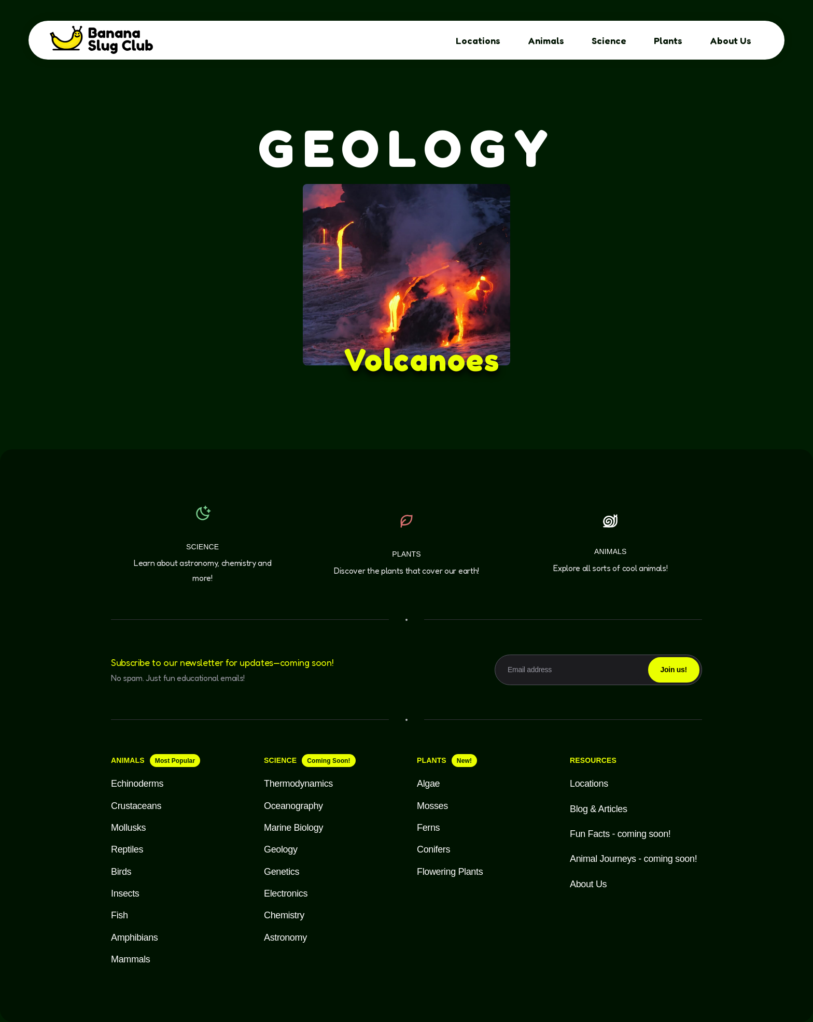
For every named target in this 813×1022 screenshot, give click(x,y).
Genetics (281, 872)
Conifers (433, 849)
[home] (104, 40)
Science (609, 40)
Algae (428, 783)
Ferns (428, 827)
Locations (478, 40)
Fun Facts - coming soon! (620, 834)
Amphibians (134, 937)
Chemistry (284, 915)
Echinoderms (137, 783)
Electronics (285, 893)
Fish (119, 915)
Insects (125, 893)
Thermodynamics (298, 783)
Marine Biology (293, 827)
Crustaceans (136, 806)
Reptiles (127, 849)
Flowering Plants (450, 872)
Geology (281, 849)
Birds (121, 872)
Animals (546, 40)
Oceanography (293, 806)
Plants (668, 40)
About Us (730, 40)
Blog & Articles (598, 809)
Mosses (432, 806)
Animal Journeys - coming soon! (633, 859)
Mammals (130, 959)
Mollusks (128, 827)
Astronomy (285, 937)
